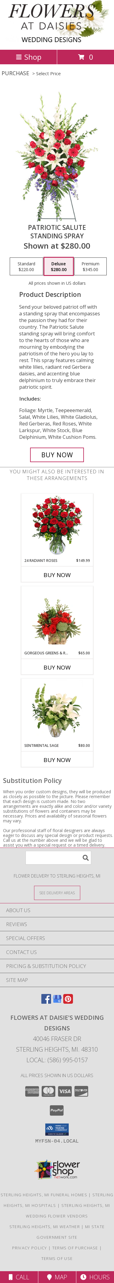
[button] (57, 1129)
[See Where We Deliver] (57, 892)
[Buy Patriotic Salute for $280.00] (57, 455)
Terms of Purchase (75, 1248)
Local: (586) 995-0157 (57, 1060)
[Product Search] (58, 858)
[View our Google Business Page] (57, 1001)
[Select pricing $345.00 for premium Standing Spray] (90, 266)
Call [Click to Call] (19, 1277)
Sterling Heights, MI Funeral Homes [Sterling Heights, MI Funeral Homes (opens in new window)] (44, 1194)
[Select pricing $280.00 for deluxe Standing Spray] (58, 266)
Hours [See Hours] (95, 1277)
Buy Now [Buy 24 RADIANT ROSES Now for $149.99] (57, 575)
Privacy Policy (29, 1248)
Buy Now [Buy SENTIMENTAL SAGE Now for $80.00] (57, 760)
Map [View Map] (57, 1277)
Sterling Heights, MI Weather (44, 1226)
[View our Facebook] (46, 1001)
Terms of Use (57, 1258)
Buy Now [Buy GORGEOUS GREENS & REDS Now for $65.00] (57, 667)
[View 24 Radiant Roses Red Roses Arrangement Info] (57, 525)
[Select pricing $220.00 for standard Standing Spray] (26, 266)
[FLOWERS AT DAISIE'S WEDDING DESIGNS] (57, 41)
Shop (28, 57)
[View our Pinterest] (68, 1001)
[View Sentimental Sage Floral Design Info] (57, 710)
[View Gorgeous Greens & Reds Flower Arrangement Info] (57, 618)
